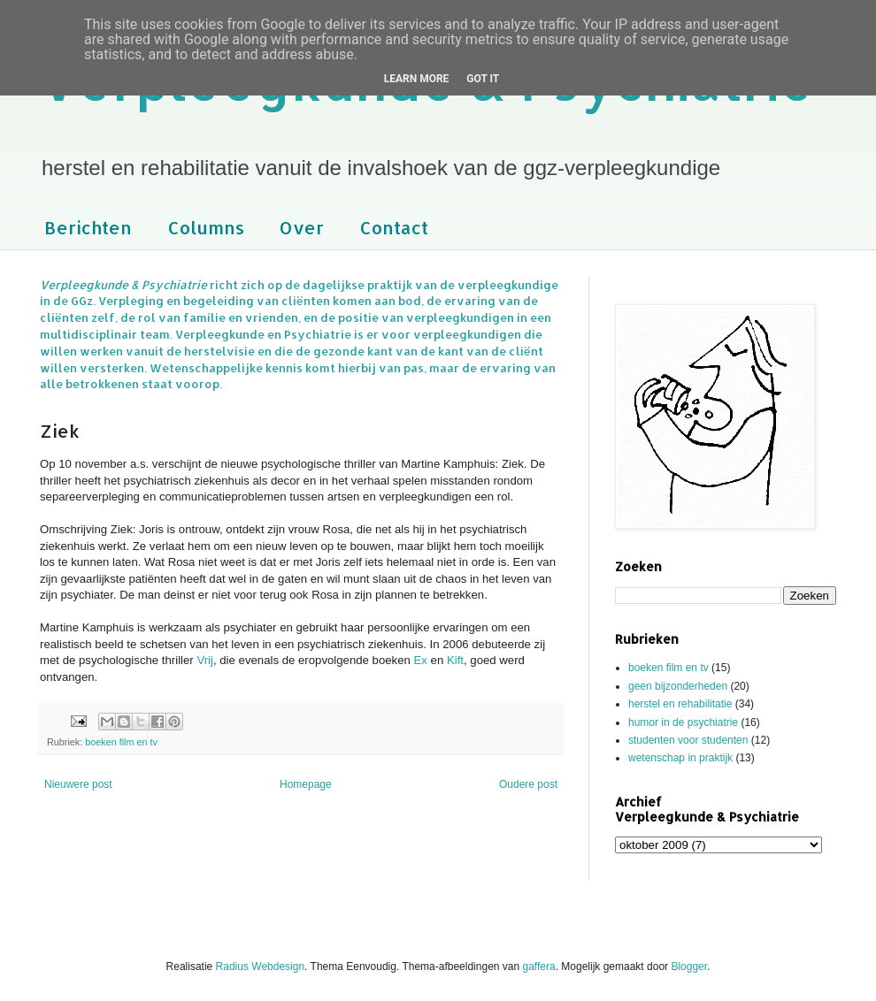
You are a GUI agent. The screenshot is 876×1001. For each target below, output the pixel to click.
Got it (482, 79)
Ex (420, 660)
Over (302, 227)
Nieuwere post (78, 784)
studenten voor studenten (688, 740)
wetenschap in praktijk (680, 758)
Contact (393, 227)
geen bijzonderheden (677, 686)
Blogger (689, 966)
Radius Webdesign (260, 966)
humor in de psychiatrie (683, 722)
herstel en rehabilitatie (680, 704)
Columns (205, 227)
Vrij (204, 660)
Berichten (88, 227)
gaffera (539, 966)
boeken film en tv (121, 742)
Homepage (306, 784)
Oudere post (528, 784)
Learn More (417, 79)
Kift (455, 660)
